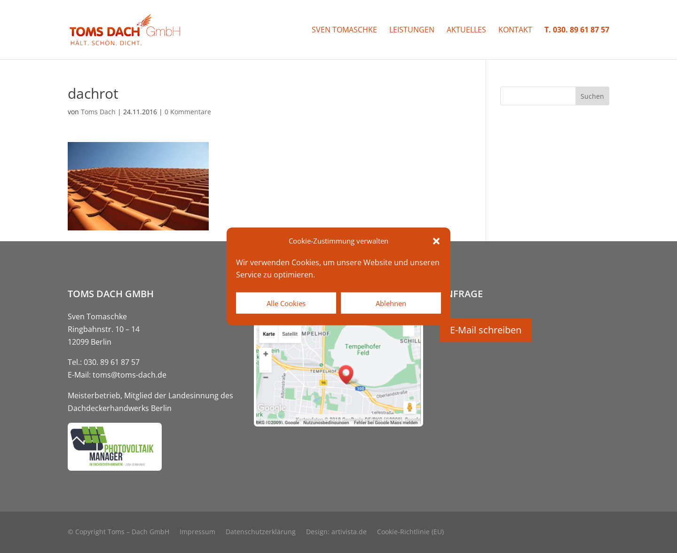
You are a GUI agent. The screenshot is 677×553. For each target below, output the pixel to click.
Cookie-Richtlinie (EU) (410, 532)
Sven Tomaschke (344, 30)
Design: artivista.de (336, 532)
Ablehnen (391, 303)
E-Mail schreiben (485, 330)
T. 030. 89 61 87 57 (576, 30)
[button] (436, 240)
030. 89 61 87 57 (112, 362)
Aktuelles (466, 30)
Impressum (197, 532)
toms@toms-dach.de (129, 375)
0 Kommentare (188, 111)
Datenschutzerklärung (261, 532)
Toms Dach (98, 111)
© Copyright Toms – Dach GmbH (118, 532)
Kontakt (515, 30)
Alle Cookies (286, 303)
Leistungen (411, 30)
